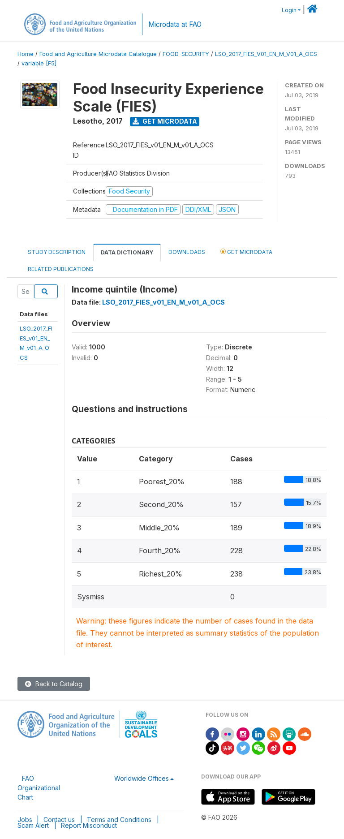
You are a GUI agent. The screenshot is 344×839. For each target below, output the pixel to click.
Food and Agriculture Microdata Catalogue (98, 54)
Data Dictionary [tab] (127, 252)
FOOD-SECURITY (186, 54)
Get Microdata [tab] (246, 251)
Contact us (59, 819)
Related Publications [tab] (61, 269)
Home (25, 54)
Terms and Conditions (119, 819)
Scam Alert (33, 825)
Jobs (24, 819)
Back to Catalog (53, 684)
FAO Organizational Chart (38, 787)
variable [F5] (39, 63)
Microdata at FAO (175, 24)
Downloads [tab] (186, 252)
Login (289, 10)
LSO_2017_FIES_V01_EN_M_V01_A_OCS (266, 54)
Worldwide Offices (141, 778)
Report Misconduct (89, 825)
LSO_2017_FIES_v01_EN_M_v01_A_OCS (163, 302)
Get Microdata (165, 121)
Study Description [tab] (57, 252)
